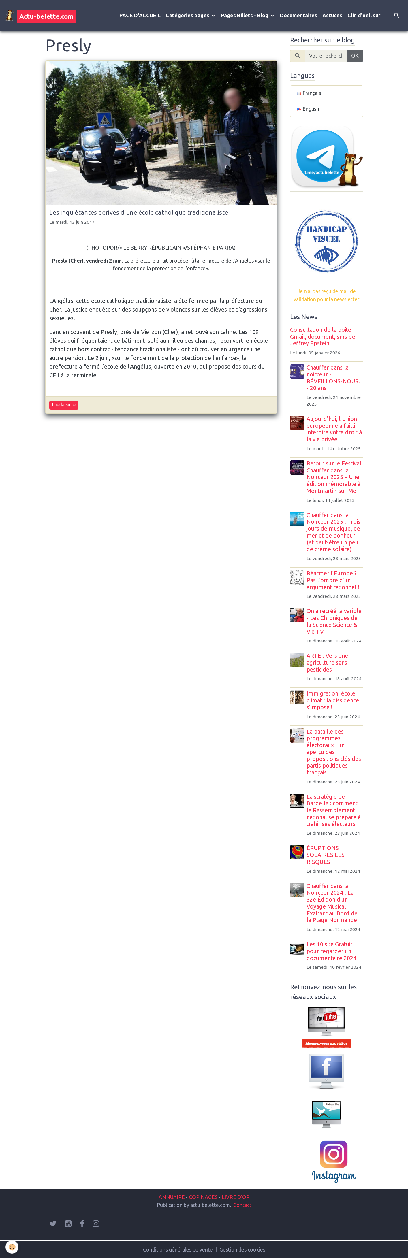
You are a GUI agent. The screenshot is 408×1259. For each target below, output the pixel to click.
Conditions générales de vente (178, 1250)
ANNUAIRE (171, 1197)
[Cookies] (12, 1247)
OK (355, 56)
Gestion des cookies (242, 1250)
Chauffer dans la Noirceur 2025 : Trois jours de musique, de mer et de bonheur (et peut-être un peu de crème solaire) (334, 532)
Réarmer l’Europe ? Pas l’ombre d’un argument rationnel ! (333, 581)
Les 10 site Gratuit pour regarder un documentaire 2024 (332, 952)
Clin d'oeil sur (363, 15)
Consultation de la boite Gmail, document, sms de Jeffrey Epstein (322, 337)
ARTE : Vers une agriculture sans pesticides (328, 663)
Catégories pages (188, 15)
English (308, 109)
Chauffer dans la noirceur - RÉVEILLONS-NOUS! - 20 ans (333, 378)
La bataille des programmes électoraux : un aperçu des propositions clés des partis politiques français (334, 752)
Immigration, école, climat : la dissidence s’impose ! (333, 701)
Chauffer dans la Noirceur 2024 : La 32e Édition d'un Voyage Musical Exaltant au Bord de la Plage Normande (332, 903)
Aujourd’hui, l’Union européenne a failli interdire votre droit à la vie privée (334, 429)
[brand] (40, 15)
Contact (242, 1205)
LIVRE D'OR (235, 1197)
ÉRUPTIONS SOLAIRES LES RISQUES (326, 855)
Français (309, 94)
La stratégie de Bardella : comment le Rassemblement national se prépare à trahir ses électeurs (334, 811)
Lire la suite (64, 405)
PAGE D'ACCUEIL (140, 15)
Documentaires (298, 15)
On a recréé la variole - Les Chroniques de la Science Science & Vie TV (334, 621)
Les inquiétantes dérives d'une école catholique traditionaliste (138, 212)
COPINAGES (203, 1197)
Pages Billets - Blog (245, 15)
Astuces (332, 15)
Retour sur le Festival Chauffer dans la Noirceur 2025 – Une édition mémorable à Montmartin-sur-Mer (334, 478)
